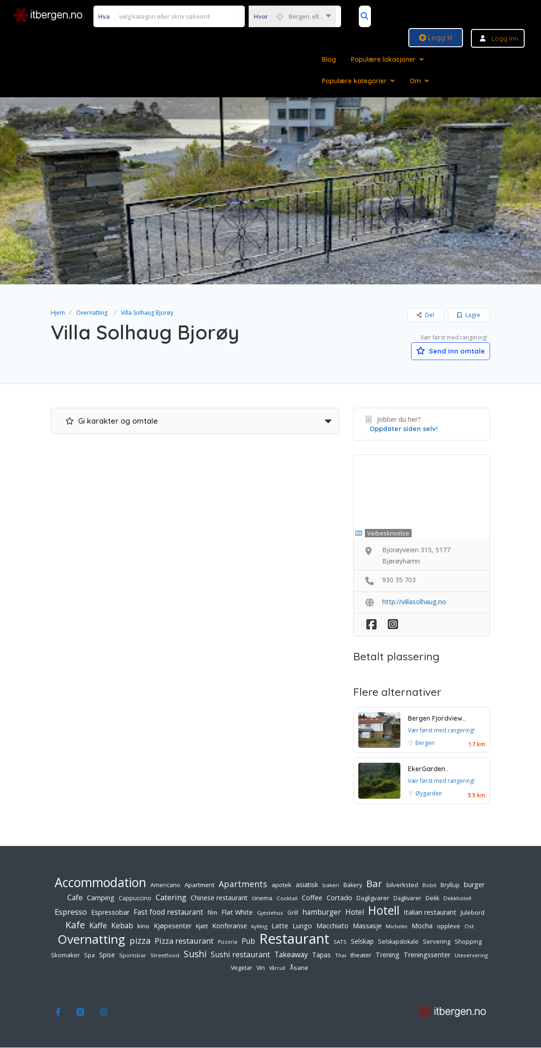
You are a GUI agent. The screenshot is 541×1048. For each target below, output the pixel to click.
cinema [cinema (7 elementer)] (262, 898)
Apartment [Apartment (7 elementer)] (199, 885)
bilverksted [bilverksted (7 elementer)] (402, 885)
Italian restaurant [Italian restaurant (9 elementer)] (430, 912)
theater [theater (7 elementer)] (360, 955)
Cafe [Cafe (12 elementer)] (75, 898)
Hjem (58, 313)
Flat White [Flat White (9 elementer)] (237, 912)
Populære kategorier (354, 81)
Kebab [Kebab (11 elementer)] (122, 926)
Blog (329, 59)
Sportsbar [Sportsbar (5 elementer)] (132, 955)
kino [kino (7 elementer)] (143, 926)
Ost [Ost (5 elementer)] (469, 926)
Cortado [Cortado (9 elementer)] (339, 898)
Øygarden (428, 794)
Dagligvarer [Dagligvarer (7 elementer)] (372, 898)
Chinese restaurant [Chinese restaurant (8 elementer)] (219, 898)
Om (415, 81)
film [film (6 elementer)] (212, 913)
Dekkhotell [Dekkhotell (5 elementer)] (457, 898)
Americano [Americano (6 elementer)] (165, 885)
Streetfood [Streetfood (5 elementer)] (164, 955)
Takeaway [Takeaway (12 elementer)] (291, 955)
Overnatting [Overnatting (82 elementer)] (91, 939)
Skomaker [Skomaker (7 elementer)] (65, 955)
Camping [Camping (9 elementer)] (100, 898)
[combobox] (292, 16)
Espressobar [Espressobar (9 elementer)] (110, 912)
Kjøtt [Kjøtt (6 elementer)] (202, 927)
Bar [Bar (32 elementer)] (374, 884)
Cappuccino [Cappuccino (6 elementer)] (135, 899)
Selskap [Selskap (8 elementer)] (362, 941)
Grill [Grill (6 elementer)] (292, 913)
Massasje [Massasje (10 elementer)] (367, 926)
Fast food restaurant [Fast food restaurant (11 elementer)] (168, 913)
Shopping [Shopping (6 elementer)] (468, 942)
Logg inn (504, 38)
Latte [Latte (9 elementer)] (279, 926)
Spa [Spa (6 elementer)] (89, 956)
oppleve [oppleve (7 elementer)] (448, 926)
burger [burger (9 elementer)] (474, 885)
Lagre (468, 315)
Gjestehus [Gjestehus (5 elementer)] (270, 913)
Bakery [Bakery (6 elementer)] (352, 885)
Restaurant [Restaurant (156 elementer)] (294, 939)
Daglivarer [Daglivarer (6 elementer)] (407, 899)
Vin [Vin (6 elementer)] (260, 968)
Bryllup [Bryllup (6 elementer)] (450, 885)
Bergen (424, 743)
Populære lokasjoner (383, 59)
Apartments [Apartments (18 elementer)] (243, 884)
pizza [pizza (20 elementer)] (139, 941)
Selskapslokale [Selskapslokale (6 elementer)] (398, 942)
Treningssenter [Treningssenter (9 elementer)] (427, 955)
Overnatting (91, 313)
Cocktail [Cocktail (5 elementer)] (287, 898)
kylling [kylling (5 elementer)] (259, 926)
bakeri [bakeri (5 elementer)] (330, 885)
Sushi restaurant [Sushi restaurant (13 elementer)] (240, 955)
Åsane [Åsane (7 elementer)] (299, 968)
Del (425, 315)
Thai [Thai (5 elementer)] (340, 955)
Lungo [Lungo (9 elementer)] (302, 926)
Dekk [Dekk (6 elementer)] (432, 899)
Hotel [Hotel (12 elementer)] (354, 912)
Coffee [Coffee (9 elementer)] (312, 898)
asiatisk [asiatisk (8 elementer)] (307, 885)
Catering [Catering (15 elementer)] (171, 897)
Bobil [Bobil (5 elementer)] (429, 885)
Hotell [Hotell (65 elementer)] (383, 911)
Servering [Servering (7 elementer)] (436, 942)
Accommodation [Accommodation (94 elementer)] (100, 883)
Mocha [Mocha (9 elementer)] (422, 926)
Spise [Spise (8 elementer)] (107, 955)
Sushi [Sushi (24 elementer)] (195, 954)
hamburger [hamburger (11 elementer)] (321, 913)
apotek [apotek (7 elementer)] (281, 885)
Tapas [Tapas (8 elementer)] (321, 955)
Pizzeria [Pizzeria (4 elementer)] (227, 942)
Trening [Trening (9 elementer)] (387, 955)
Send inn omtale (445, 350)
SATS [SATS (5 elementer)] (340, 942)
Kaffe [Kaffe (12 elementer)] (98, 926)
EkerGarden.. (428, 770)
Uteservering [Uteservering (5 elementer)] (471, 955)
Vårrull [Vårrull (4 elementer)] (277, 968)
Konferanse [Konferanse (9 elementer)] (229, 926)
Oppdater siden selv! (404, 429)
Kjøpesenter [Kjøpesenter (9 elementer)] (173, 926)
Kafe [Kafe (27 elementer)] (75, 925)
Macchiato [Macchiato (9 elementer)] (332, 926)
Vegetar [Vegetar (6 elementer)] (241, 968)
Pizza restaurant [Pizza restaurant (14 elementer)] (184, 941)
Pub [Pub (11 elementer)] (248, 942)
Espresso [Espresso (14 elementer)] (71, 912)
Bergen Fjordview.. (436, 719)
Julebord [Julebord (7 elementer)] (472, 913)
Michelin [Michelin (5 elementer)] (396, 926)
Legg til (435, 37)
